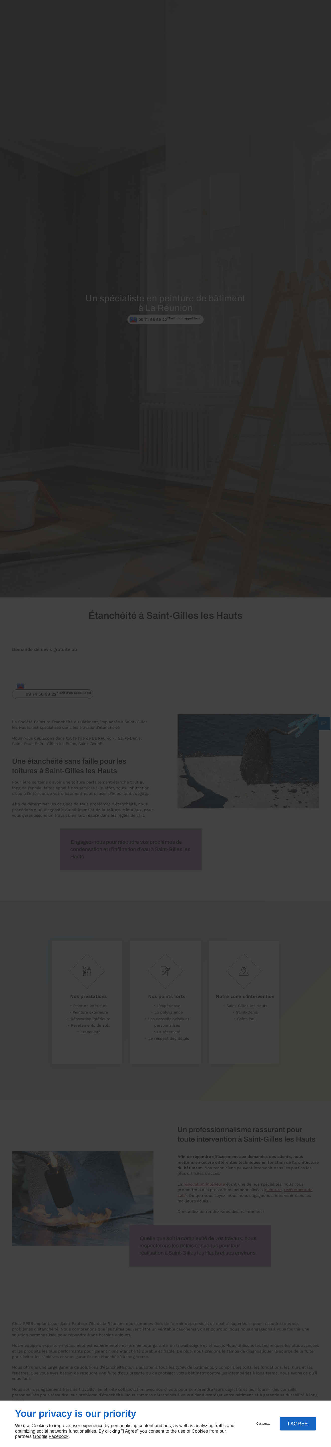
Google (40, 1436)
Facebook (58, 1436)
